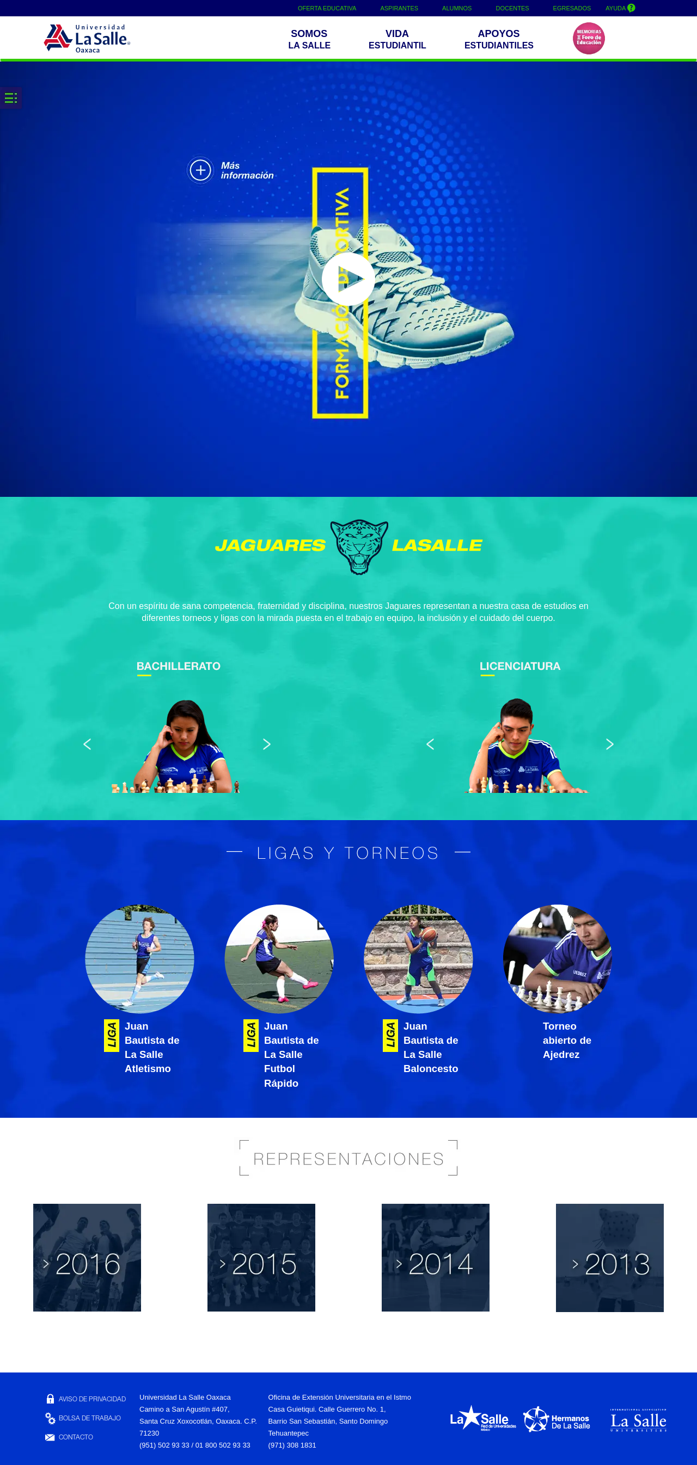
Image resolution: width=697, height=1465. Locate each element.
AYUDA (621, 7)
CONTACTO (68, 1438)
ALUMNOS (457, 8)
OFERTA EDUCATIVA (327, 8)
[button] (311, 40)
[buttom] (501, 40)
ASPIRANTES (399, 8)
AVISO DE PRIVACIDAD (85, 1399)
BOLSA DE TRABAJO (82, 1418)
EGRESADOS (572, 8)
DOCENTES (512, 8)
